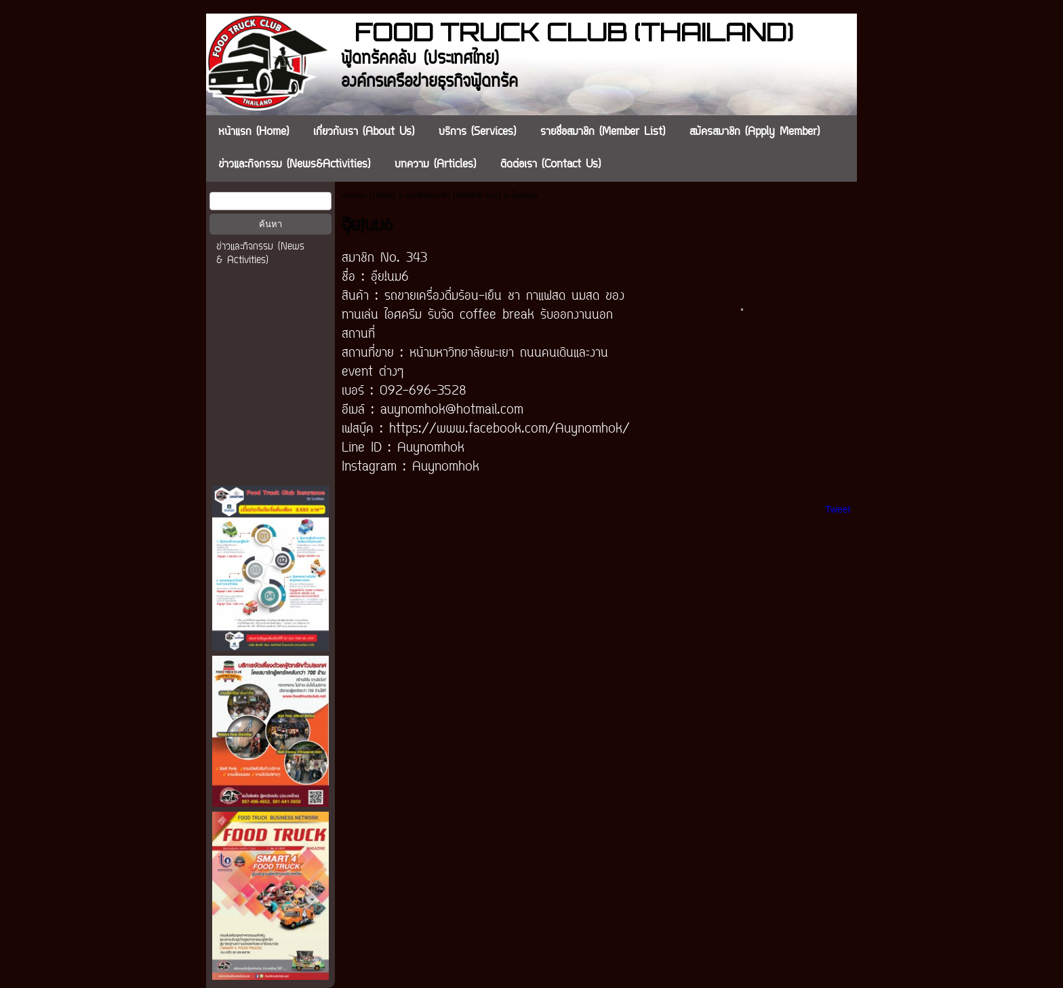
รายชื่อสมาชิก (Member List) (453, 196)
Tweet (837, 509)
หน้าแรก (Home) (368, 196)
